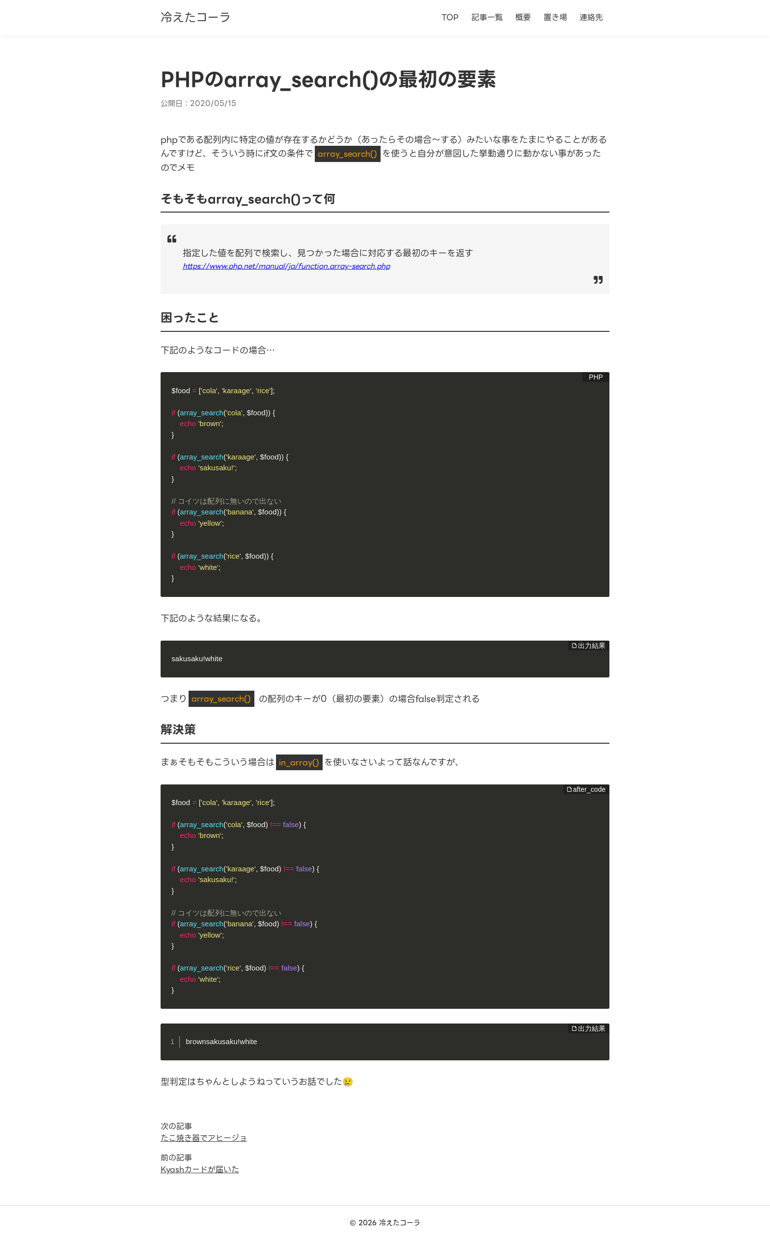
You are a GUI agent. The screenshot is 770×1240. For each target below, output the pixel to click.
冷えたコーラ (196, 18)
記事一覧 (487, 17)
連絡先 (591, 17)
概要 (523, 17)
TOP (450, 17)
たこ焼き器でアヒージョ (204, 1138)
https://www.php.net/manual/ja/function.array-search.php (286, 266)
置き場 (555, 17)
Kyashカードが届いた (200, 1169)
